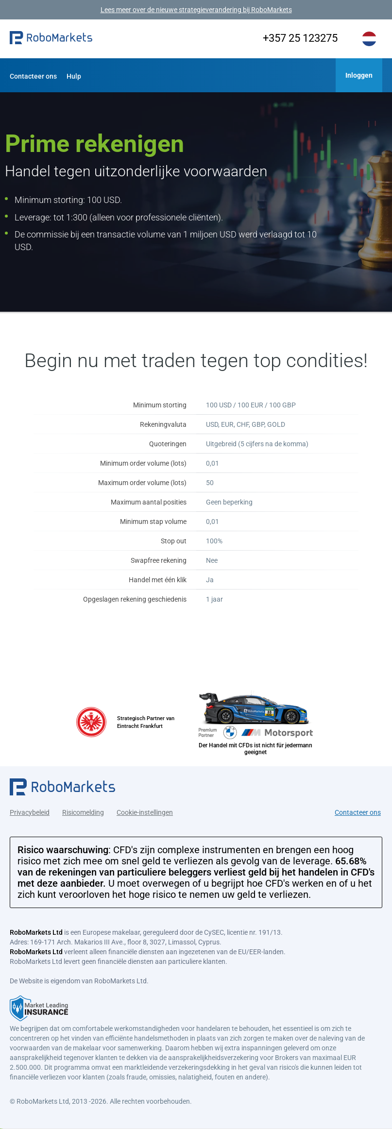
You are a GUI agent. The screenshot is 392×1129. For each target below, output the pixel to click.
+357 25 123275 (296, 38)
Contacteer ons (33, 76)
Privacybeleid (30, 811)
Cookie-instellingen (145, 811)
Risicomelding (83, 811)
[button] (51, 39)
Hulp (74, 76)
